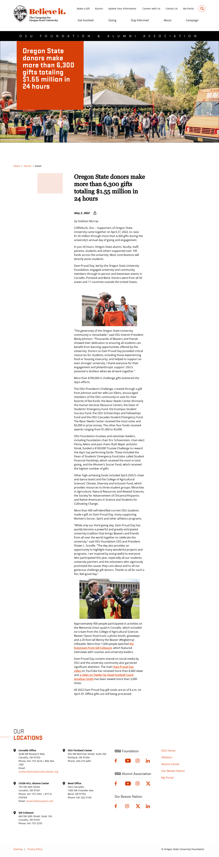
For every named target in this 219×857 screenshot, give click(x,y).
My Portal (188, 8)
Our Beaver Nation (173, 771)
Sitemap (18, 849)
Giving (112, 20)
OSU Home (168, 750)
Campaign (192, 20)
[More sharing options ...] (95, 213)
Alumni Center (170, 764)
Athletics (166, 757)
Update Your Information (122, 8)
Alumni (99, 8)
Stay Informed (140, 20)
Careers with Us (151, 8)
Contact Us (172, 8)
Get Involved (86, 20)
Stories (27, 166)
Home (16, 166)
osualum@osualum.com (39, 801)
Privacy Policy (34, 849)
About (167, 20)
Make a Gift (83, 8)
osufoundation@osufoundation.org (38, 771)
